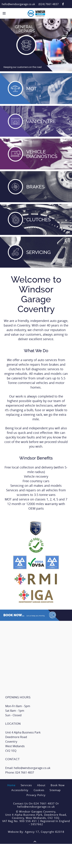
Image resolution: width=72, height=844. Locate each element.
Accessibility (19, 790)
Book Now (58, 785)
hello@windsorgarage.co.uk (18, 4)
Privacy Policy (36, 795)
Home (11, 785)
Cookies (39, 790)
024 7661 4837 (24, 772)
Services (26, 785)
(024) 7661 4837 (49, 4)
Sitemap (55, 790)
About (41, 785)
